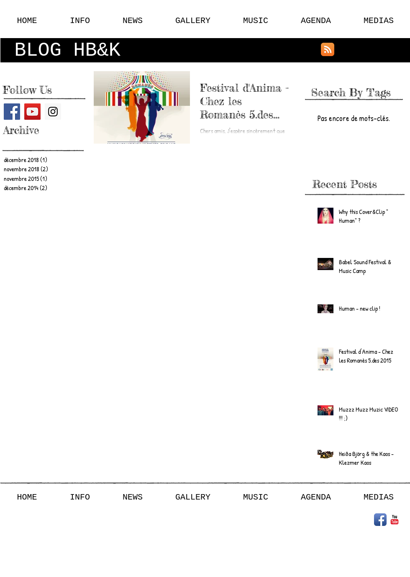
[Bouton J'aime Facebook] (357, 49)
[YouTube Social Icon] (32, 111)
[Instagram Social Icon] (53, 111)
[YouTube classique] (394, 519)
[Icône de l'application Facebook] (380, 519)
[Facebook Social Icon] (12, 111)
